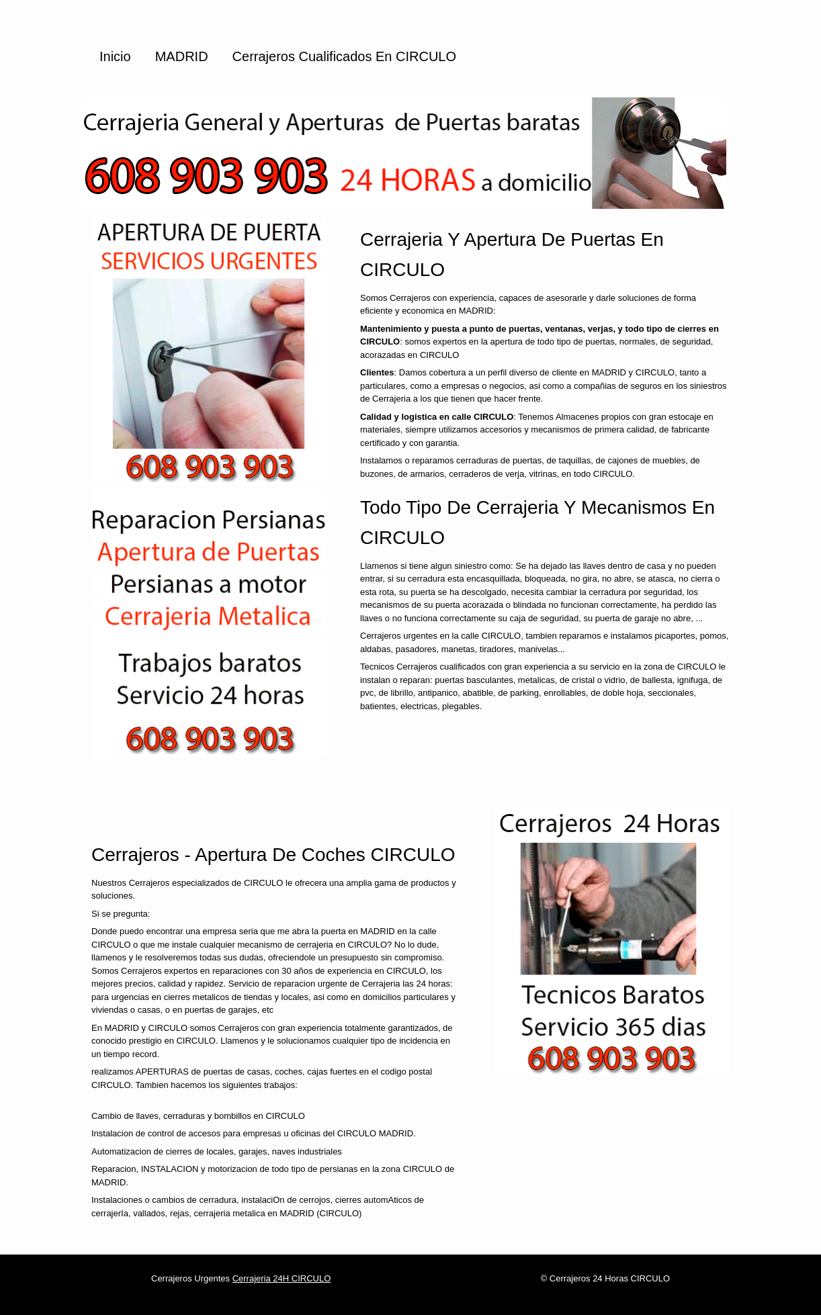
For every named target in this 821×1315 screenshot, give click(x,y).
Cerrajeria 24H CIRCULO (281, 1278)
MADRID (181, 56)
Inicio (115, 56)
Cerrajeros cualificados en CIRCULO (344, 56)
